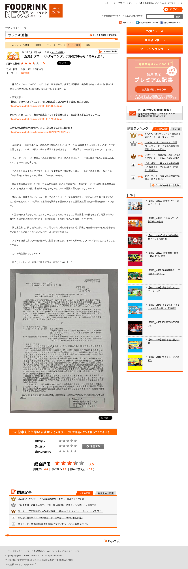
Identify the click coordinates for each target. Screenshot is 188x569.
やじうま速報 (62, 35)
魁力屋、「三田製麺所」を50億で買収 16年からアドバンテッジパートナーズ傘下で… (60, 511)
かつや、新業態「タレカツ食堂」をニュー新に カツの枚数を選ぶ (50, 517)
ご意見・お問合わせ (132, 15)
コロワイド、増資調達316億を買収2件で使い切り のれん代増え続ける (54, 524)
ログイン (173, 9)
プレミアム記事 (160, 129)
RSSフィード (126, 22)
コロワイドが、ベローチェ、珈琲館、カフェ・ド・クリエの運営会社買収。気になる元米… (162, 146)
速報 (88, 45)
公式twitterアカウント (147, 22)
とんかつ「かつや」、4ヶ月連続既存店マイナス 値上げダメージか (51, 498)
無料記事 (176, 129)
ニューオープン (54, 45)
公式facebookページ (171, 22)
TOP (7, 28)
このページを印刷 (108, 51)
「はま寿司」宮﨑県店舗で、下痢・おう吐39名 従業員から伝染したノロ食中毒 (57, 505)
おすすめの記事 (105, 493)
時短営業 (25, 73)
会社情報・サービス (111, 15)
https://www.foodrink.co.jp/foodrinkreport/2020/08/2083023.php (40, 132)
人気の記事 (84, 493)
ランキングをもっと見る (165, 185)
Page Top (112, 541)
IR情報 (38, 45)
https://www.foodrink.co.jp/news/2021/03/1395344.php (36, 106)
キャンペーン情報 (20, 45)
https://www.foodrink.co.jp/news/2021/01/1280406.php (36, 119)
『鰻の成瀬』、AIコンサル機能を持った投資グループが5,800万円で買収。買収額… (162, 167)
